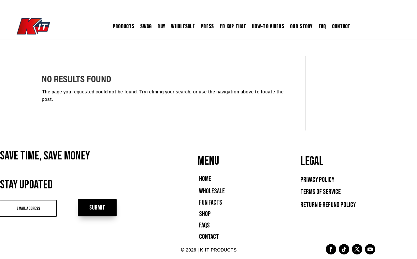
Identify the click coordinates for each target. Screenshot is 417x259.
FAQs (204, 225)
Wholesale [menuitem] (183, 26)
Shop (205, 214)
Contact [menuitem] (341, 26)
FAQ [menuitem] (322, 26)
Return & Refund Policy (328, 205)
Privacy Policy (317, 180)
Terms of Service (320, 192)
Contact (209, 237)
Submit (97, 207)
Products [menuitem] (123, 26)
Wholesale (212, 191)
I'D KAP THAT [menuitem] (233, 26)
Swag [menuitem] (145, 26)
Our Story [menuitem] (301, 26)
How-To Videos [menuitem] (268, 26)
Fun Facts (210, 202)
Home (205, 179)
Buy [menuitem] (161, 26)
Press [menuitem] (207, 26)
